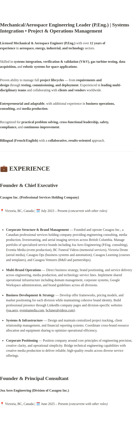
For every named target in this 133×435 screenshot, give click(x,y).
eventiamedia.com (32, 310)
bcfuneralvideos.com (60, 310)
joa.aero (12, 310)
